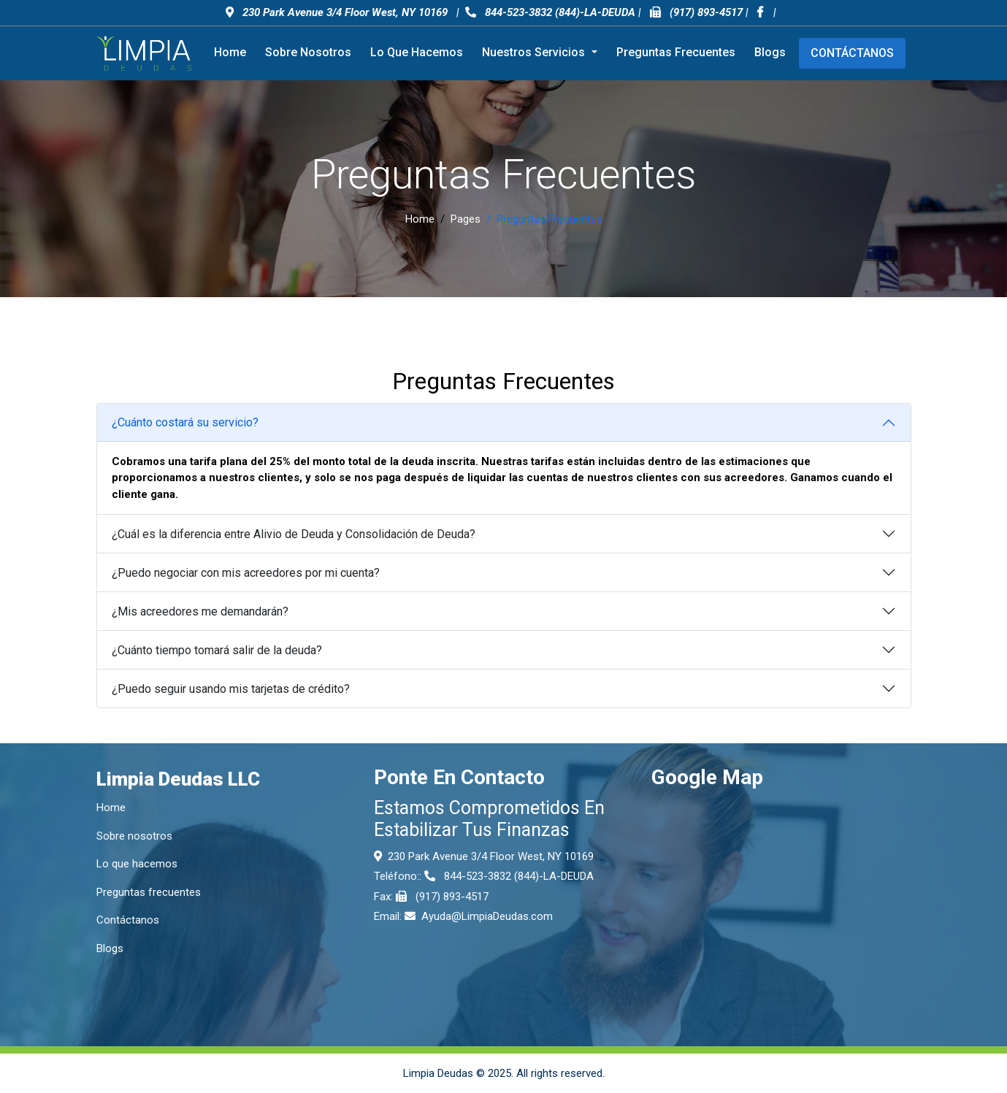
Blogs (770, 52)
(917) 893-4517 (706, 12)
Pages (465, 219)
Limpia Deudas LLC (178, 779)
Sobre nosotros (308, 52)
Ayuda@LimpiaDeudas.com (487, 916)
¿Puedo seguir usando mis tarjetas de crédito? (231, 689)
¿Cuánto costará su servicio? (185, 422)
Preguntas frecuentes (675, 52)
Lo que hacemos (416, 52)
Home (230, 52)
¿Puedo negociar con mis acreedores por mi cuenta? (246, 573)
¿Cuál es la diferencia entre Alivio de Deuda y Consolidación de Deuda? (293, 534)
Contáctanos (852, 53)
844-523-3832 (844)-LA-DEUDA (550, 12)
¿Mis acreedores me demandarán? (200, 611)
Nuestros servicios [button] (535, 52)
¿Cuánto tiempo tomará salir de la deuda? (217, 650)
